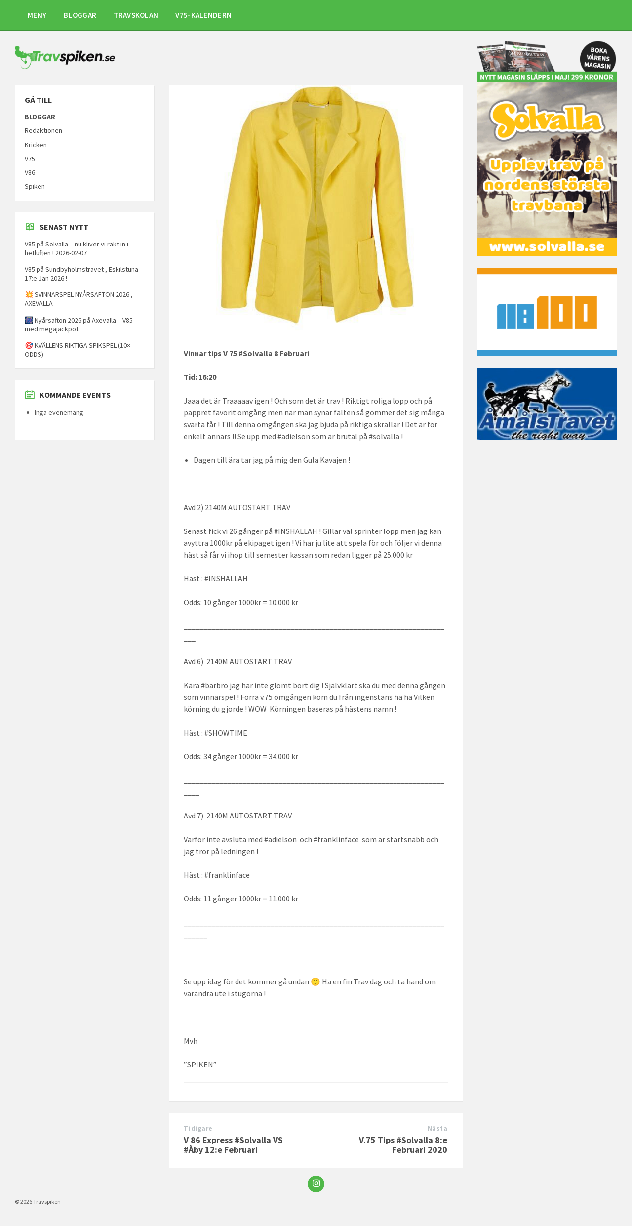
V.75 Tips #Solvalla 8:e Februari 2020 (403, 1145)
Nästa (438, 1128)
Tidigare (198, 1128)
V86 (30, 172)
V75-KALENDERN (203, 15)
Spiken (35, 186)
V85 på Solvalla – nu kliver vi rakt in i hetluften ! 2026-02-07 (76, 248)
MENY (37, 15)
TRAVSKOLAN (136, 15)
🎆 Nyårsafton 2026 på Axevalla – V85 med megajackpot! (79, 324)
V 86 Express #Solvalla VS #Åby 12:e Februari (233, 1145)
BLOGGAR (80, 15)
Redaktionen (43, 130)
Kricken (36, 144)
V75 (30, 158)
